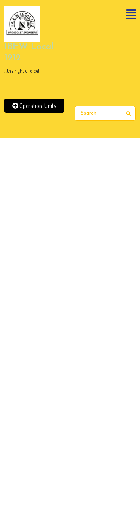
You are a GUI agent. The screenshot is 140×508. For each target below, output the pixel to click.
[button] (105, 15)
